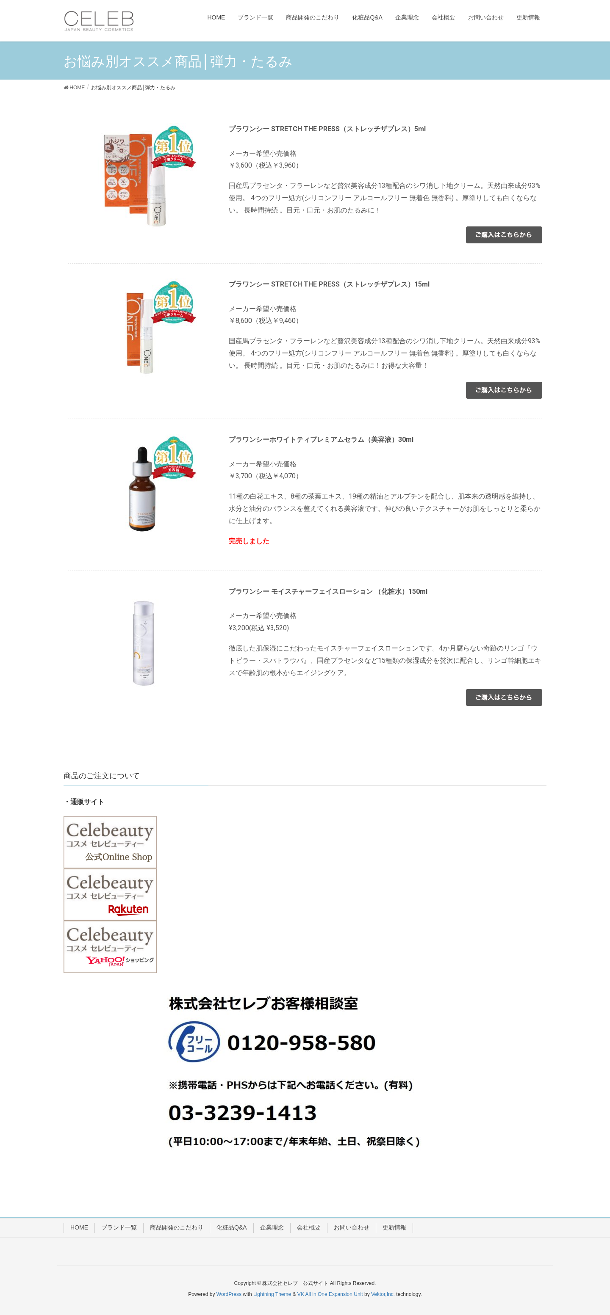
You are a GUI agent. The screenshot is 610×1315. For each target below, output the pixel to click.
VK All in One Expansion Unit (330, 1294)
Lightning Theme (272, 1294)
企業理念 (272, 1227)
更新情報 (394, 1227)
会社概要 (309, 1227)
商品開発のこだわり (176, 1227)
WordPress (228, 1294)
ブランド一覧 (119, 1227)
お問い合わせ (351, 1227)
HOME (79, 1227)
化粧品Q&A (231, 1227)
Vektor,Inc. (383, 1294)
